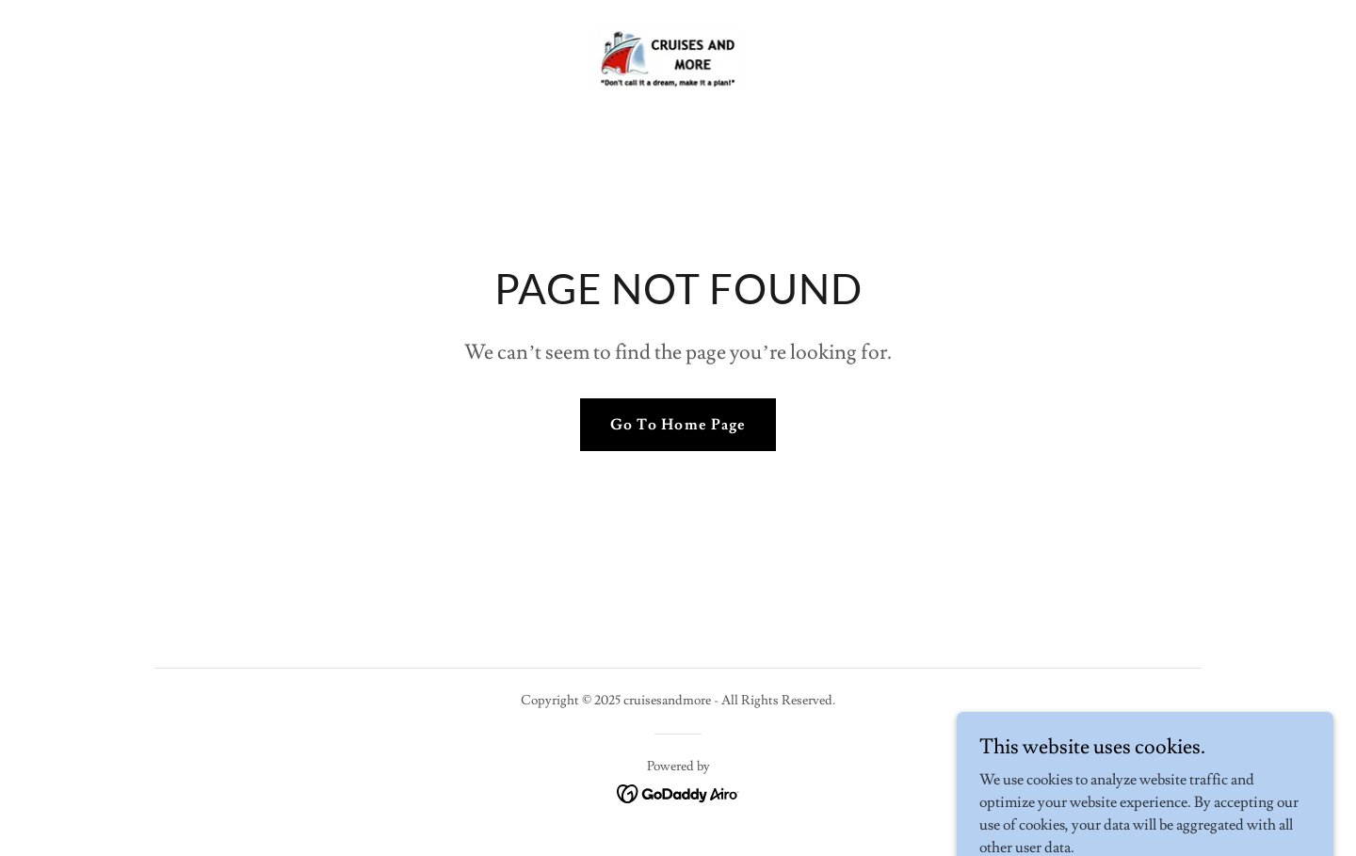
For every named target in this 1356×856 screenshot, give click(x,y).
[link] (677, 57)
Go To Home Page (677, 424)
